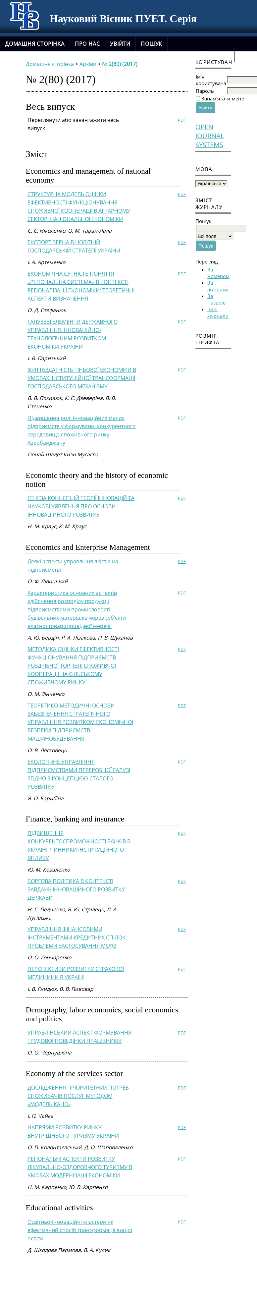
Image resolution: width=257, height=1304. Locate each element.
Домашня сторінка (35, 43)
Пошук (151, 43)
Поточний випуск (201, 54)
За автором (217, 286)
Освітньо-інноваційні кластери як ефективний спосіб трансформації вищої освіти (79, 1230)
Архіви (15, 69)
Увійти (120, 43)
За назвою (216, 299)
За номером (218, 272)
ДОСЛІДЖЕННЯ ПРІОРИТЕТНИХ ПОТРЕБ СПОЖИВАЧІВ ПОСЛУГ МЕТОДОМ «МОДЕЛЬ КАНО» (78, 1096)
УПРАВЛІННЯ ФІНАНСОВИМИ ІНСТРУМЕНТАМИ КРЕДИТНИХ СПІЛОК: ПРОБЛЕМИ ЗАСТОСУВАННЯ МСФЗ (77, 937)
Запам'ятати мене (222, 98)
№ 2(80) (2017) (119, 64)
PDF (182, 120)
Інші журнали (218, 312)
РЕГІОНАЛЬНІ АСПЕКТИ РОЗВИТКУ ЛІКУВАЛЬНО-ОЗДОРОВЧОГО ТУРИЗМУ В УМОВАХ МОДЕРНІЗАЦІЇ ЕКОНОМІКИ (79, 1167)
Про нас (87, 43)
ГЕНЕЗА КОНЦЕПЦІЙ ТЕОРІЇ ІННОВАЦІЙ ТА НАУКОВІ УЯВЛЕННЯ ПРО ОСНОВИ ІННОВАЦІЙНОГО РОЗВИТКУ (80, 506)
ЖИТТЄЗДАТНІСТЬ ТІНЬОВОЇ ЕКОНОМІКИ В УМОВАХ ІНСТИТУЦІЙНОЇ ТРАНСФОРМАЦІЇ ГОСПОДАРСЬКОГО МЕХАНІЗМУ (81, 378)
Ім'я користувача (211, 79)
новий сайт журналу (68, 69)
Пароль (205, 90)
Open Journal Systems (209, 135)
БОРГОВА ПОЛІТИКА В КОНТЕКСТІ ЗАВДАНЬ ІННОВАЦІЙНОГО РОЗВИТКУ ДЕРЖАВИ (76, 889)
